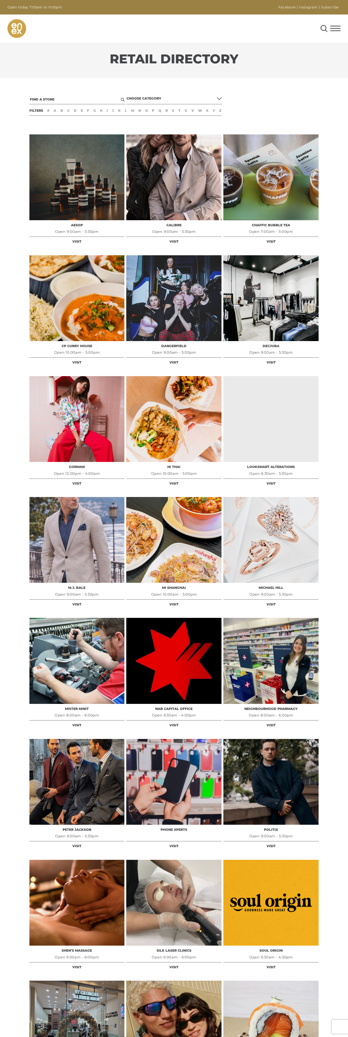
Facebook (287, 7)
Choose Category (144, 99)
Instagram (308, 7)
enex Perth (16, 28)
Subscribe (330, 7)
